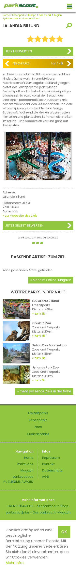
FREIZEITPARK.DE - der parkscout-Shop (38, 506)
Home (6, 15)
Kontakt (48, 464)
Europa (32, 15)
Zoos (38, 427)
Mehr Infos (15, 562)
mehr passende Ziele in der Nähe (45, 391)
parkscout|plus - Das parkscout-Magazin (38, 512)
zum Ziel (40, 314)
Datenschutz (52, 470)
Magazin (26, 470)
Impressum (51, 457)
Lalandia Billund (30, 18)
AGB (45, 476)
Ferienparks (19, 15)
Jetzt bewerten (18, 51)
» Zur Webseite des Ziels (20, 216)
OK (64, 532)
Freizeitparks (38, 413)
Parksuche (25, 464)
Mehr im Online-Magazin (52, 280)
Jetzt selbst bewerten (24, 225)
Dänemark (45, 15)
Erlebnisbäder (38, 434)
